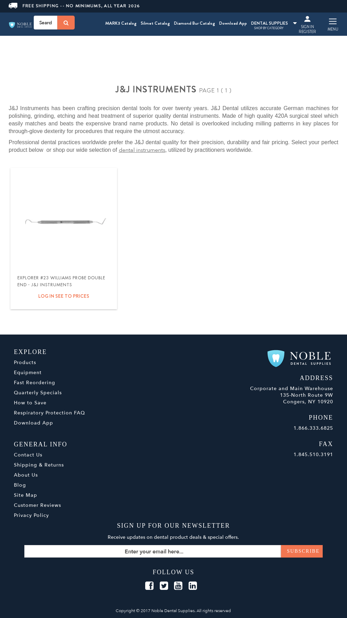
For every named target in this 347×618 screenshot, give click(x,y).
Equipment (28, 372)
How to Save (30, 402)
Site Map (25, 495)
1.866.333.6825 (313, 428)
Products (25, 362)
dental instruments (142, 150)
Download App (233, 23)
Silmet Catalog (155, 23)
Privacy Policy (31, 515)
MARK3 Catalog (121, 23)
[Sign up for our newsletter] (173, 551)
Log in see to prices (63, 295)
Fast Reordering (34, 382)
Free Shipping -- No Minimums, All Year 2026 (74, 5)
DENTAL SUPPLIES (274, 23)
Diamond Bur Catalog (194, 23)
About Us (26, 475)
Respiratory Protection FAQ (49, 413)
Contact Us (28, 455)
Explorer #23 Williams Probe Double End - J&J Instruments (61, 281)
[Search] (66, 23)
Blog (20, 485)
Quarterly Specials (38, 392)
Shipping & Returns (39, 465)
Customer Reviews (37, 505)
